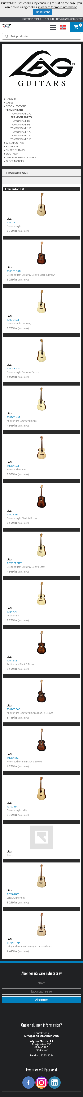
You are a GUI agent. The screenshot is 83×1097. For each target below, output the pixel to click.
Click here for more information (57, 7)
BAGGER (11, 99)
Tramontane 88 (20, 121)
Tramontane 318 (21, 139)
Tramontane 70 (21, 117)
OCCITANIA (12, 153)
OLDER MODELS (15, 161)
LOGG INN (48, 19)
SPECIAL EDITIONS (16, 106)
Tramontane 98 (20, 124)
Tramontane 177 (21, 135)
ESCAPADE (12, 146)
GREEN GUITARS (15, 142)
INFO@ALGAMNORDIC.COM (69, 19)
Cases (9, 102)
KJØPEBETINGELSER (31, 19)
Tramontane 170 (21, 132)
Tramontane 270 (21, 113)
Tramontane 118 (21, 128)
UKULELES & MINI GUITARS (21, 157)
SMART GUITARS (15, 150)
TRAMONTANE (14, 110)
